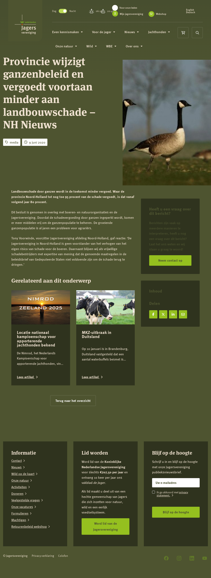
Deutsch (191, 13)
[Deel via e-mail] (183, 314)
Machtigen (18, 520)
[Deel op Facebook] (153, 314)
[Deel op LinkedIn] (173, 314)
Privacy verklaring (43, 556)
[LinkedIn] (192, 558)
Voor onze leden (133, 7)
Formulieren (19, 513)
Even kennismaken (71, 34)
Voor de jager (107, 34)
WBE (115, 49)
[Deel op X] (163, 314)
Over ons (138, 49)
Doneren (17, 493)
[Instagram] (179, 558)
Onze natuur (70, 49)
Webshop (128, 18)
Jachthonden (163, 34)
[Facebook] (166, 558)
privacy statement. (172, 493)
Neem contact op (170, 260)
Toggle (67, 12)
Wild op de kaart (22, 473)
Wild (96, 49)
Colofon (63, 556)
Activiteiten (19, 487)
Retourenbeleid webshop (29, 526)
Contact (16, 460)
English (191, 11)
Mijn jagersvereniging (136, 14)
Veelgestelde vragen (25, 500)
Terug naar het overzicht (73, 400)
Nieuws (136, 34)
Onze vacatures (22, 506)
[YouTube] (204, 558)
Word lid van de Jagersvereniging (105, 526)
